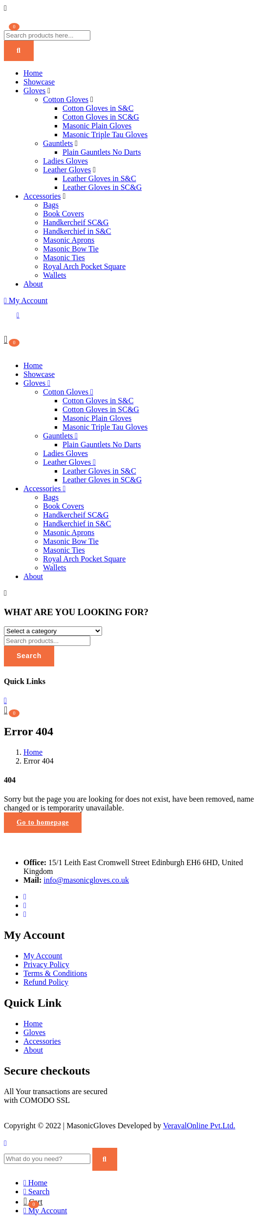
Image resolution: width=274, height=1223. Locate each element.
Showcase (39, 82)
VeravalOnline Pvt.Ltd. (199, 1125)
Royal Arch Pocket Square (84, 266)
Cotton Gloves (65, 99)
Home (32, 73)
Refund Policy (45, 982)
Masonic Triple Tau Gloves (105, 134)
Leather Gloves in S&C (99, 178)
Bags (51, 205)
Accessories (42, 196)
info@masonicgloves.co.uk (86, 880)
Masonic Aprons (68, 240)
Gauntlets (58, 143)
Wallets (54, 275)
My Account (25, 300)
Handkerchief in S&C (77, 231)
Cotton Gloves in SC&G (101, 117)
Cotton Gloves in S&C (98, 108)
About (33, 284)
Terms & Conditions (55, 973)
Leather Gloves (67, 170)
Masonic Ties (64, 257)
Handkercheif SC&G (76, 222)
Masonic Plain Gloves (97, 126)
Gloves (34, 90)
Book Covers (63, 213)
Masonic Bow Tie (71, 249)
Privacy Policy (46, 964)
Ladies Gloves (65, 161)
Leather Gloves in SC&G (102, 187)
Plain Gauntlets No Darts (102, 152)
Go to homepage (43, 822)
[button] (5, 339)
